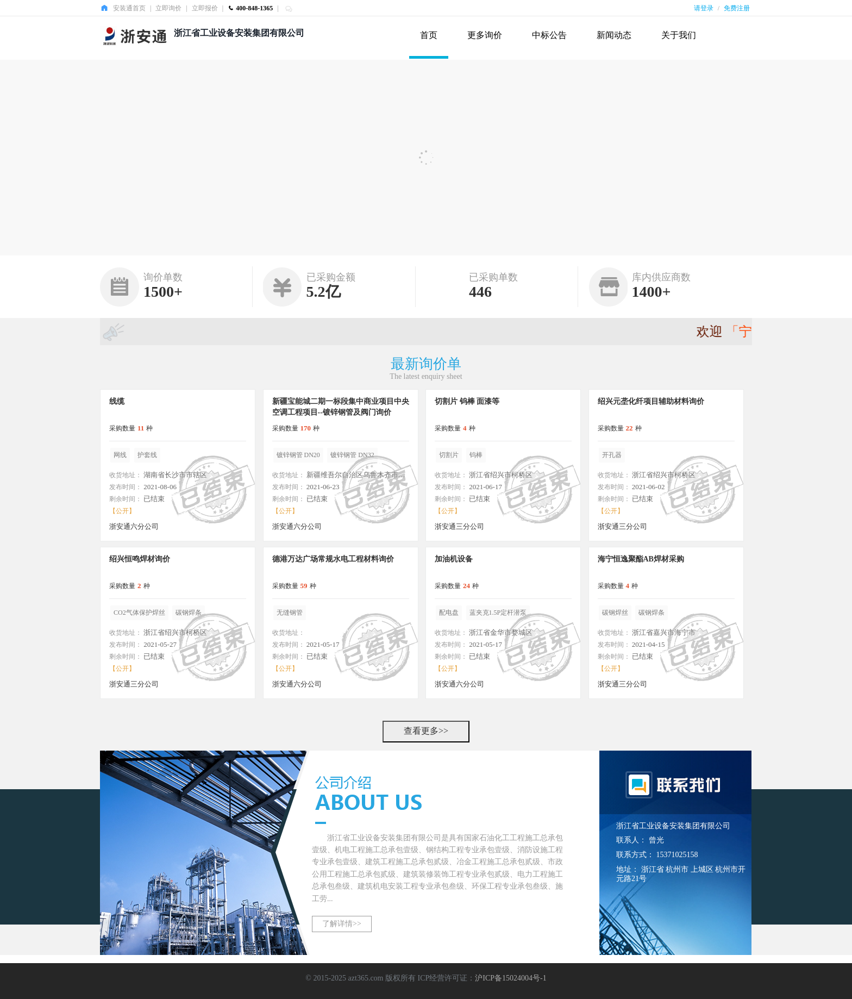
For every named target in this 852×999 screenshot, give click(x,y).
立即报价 (205, 8)
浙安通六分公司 (134, 526)
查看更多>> (426, 730)
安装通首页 (129, 8)
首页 (428, 35)
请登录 (703, 8)
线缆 (116, 401)
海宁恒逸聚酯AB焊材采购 (641, 559)
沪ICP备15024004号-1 (510, 978)
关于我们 (678, 35)
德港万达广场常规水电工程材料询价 (333, 559)
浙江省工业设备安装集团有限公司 (239, 33)
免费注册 (737, 8)
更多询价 (484, 35)
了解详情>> (341, 924)
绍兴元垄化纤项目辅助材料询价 (651, 401)
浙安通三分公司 (459, 526)
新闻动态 (614, 35)
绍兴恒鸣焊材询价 (139, 559)
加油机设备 (454, 559)
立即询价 (168, 8)
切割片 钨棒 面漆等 (467, 401)
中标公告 (549, 35)
